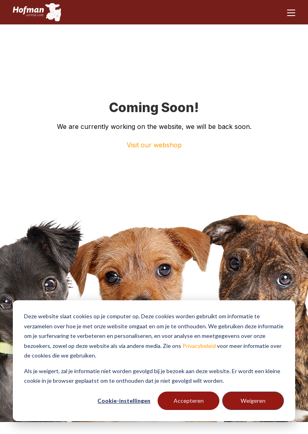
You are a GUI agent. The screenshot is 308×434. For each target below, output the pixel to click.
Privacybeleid (199, 345)
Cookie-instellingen (123, 400)
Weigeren (253, 400)
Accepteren (189, 400)
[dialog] (154, 360)
